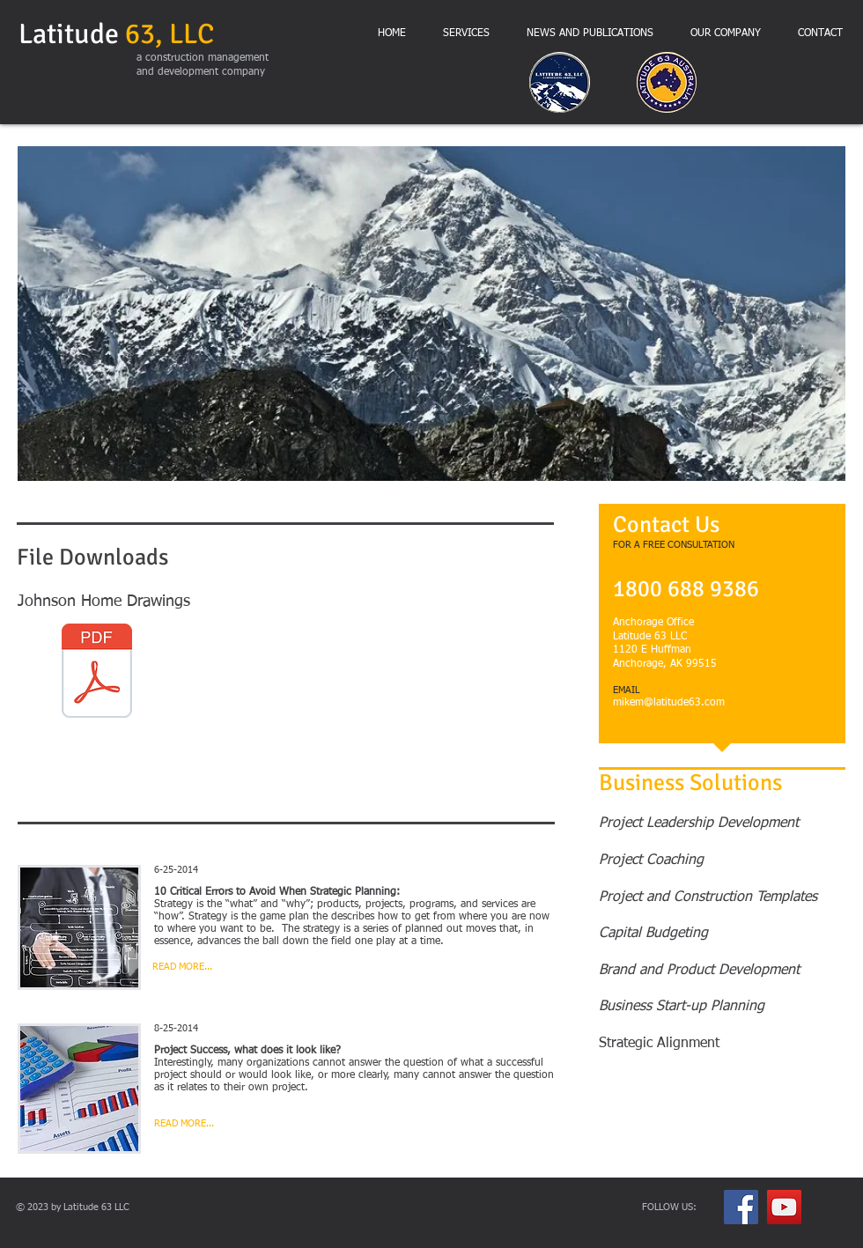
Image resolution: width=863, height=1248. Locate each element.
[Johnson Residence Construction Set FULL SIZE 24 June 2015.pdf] (96, 673)
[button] (431, 313)
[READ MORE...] (219, 967)
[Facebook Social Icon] (741, 1207)
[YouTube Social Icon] (784, 1207)
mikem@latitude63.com (669, 703)
